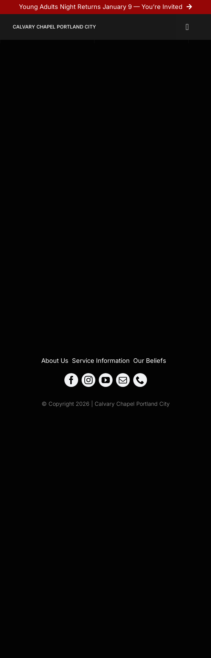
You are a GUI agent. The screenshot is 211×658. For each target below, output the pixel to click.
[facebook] (71, 380)
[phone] (140, 380)
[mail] (123, 380)
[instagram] (88, 380)
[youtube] (106, 380)
